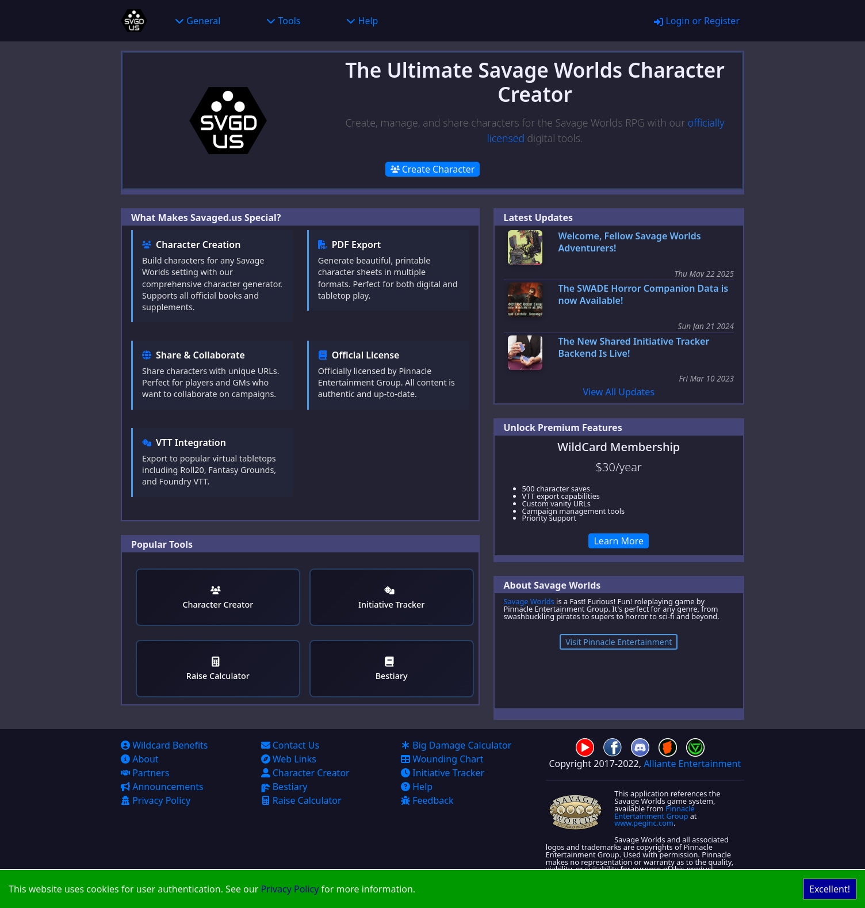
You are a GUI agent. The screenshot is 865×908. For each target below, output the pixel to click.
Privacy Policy (290, 889)
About (140, 759)
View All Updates (619, 392)
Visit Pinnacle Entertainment (618, 641)
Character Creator (217, 597)
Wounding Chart (442, 759)
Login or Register (697, 20)
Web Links (288, 759)
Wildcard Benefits (164, 745)
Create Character (433, 169)
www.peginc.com (643, 823)
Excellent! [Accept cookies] (829, 889)
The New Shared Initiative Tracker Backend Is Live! (634, 347)
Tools (283, 20)
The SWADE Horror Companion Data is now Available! (643, 295)
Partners (145, 772)
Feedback (427, 800)
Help (362, 20)
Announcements (162, 786)
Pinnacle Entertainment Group (654, 812)
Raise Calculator (218, 669)
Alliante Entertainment (692, 763)
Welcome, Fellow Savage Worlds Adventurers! (629, 242)
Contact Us (290, 745)
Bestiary (392, 669)
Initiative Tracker (391, 597)
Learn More (619, 541)
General (197, 20)
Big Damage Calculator (456, 745)
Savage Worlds (529, 601)
